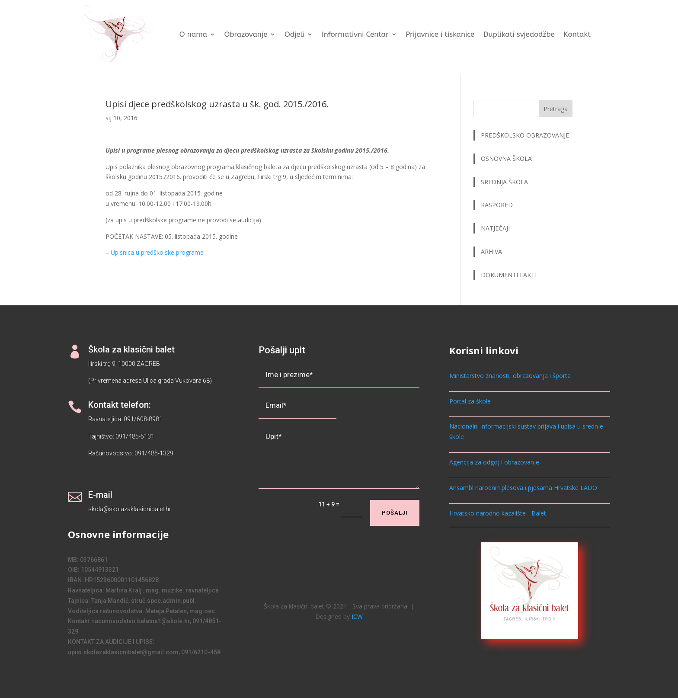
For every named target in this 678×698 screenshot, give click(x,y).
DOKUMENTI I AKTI (509, 275)
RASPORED (498, 205)
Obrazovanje (245, 34)
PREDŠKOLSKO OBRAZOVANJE (525, 135)
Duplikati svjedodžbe (519, 34)
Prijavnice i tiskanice (440, 34)
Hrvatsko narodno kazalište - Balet (497, 513)
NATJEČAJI (496, 228)
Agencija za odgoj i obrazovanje (494, 462)
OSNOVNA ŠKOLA (506, 158)
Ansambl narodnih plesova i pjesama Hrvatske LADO (523, 487)
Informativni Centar (355, 34)
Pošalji (395, 512)
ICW (357, 616)
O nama (193, 34)
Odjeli (295, 34)
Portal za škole (470, 401)
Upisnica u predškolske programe (157, 252)
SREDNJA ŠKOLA (504, 182)
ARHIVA (491, 251)
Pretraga (556, 109)
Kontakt (576, 34)
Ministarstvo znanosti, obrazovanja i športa (510, 375)
